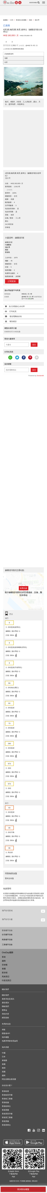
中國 (3, 1053)
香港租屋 (5, 1091)
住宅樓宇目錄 (7, 935)
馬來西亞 (5, 976)
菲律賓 (5, 965)
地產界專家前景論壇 (10, 1041)
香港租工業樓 (7, 1099)
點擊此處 (23, 588)
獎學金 (4, 1010)
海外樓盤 (5, 1037)
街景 (6, 62)
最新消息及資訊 (8, 999)
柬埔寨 (4, 1060)
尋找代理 (5, 1014)
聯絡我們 (5, 1006)
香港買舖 (5, 1121)
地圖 (6, 58)
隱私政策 (34, 1181)
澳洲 (3, 1068)
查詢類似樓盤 (23, 1189)
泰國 (4, 969)
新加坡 (5, 972)
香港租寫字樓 (7, 1095)
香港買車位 (6, 1125)
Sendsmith (40, 376)
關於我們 (5, 995)
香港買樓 (5, 1110)
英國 (3, 1072)
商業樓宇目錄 (7, 940)
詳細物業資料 (9, 54)
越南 (4, 961)
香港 (4, 957)
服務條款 (28, 1181)
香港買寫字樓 (7, 1114)
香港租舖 (5, 1102)
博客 (3, 1030)
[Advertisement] (23, 137)
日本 (3, 1057)
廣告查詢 (5, 1003)
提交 (34, 345)
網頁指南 (5, 1018)
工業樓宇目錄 (7, 945)
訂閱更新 (12, 281)
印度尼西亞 (6, 980)
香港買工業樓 (7, 1117)
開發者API (6, 1033)
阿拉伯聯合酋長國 (9, 1079)
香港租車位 (6, 1106)
